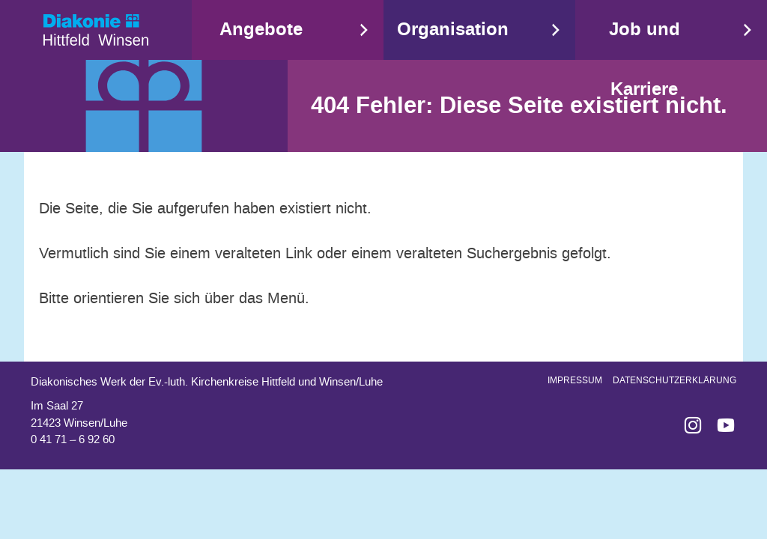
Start (96, 30)
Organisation (453, 29)
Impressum (575, 380)
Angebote (261, 29)
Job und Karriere (644, 59)
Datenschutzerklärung (674, 380)
